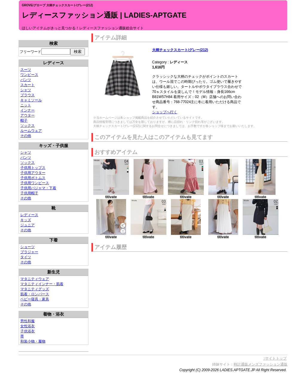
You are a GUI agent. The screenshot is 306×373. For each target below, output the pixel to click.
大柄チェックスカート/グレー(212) (180, 50)
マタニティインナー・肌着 (41, 284)
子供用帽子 (29, 193)
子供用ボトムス (32, 178)
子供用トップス (32, 168)
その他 (25, 136)
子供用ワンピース (34, 183)
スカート (27, 85)
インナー (27, 110)
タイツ (25, 257)
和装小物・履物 (32, 341)
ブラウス (27, 95)
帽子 (23, 120)
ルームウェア (31, 131)
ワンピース (29, 75)
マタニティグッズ (34, 289)
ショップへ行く (164, 112)
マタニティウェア (34, 279)
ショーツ (27, 247)
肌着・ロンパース (34, 294)
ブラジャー (29, 252)
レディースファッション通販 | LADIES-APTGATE (104, 15)
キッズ (25, 220)
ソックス (27, 125)
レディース (29, 215)
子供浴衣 (27, 331)
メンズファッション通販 (267, 364)
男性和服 (27, 321)
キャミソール (31, 100)
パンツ (25, 80)
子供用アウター (32, 173)
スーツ (25, 70)
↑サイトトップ (275, 358)
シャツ (25, 90)
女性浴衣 (27, 326)
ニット (25, 105)
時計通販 (241, 364)
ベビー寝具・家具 (34, 299)
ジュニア (27, 225)
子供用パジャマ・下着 (38, 188)
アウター (27, 115)
